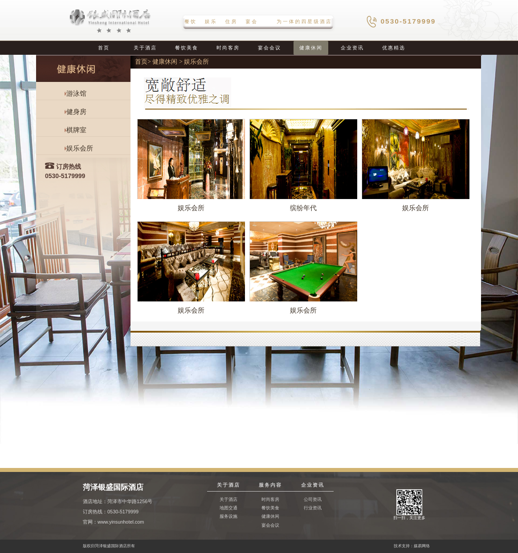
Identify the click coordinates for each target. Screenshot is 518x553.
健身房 (76, 111)
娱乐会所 (79, 148)
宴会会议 (269, 47)
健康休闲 (310, 47)
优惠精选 (393, 47)
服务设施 (228, 516)
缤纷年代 (303, 207)
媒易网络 (422, 546)
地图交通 (228, 507)
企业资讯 (352, 47)
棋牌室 (76, 130)
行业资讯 (313, 507)
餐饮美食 (186, 47)
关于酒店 (145, 47)
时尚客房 (228, 47)
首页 (104, 47)
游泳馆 (76, 93)
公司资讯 (313, 499)
